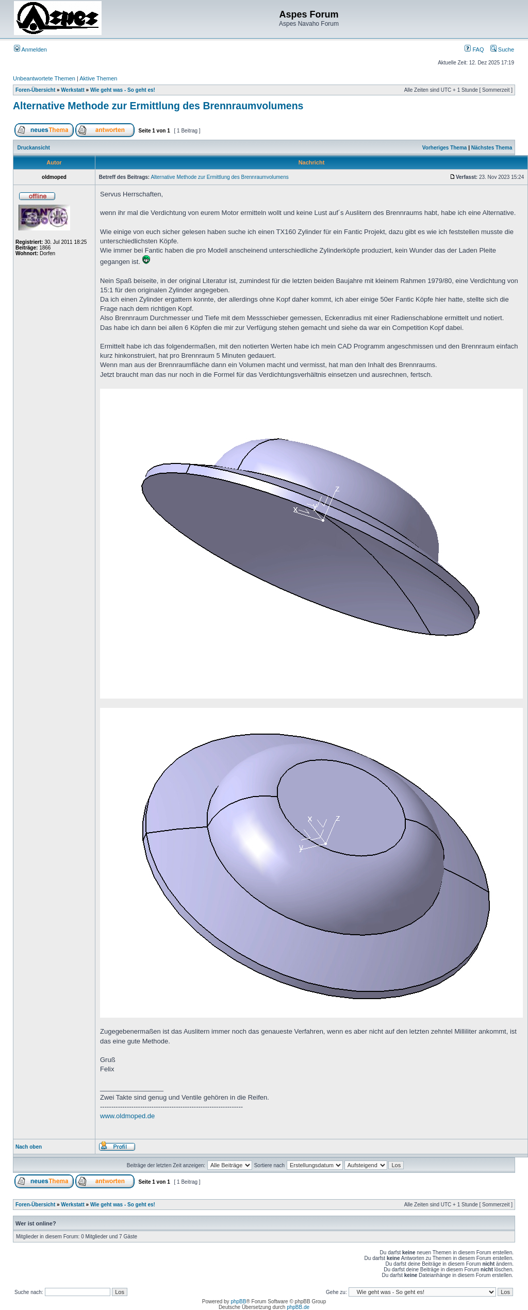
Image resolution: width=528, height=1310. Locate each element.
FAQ (474, 49)
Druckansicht (34, 148)
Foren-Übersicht (35, 90)
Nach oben (28, 1147)
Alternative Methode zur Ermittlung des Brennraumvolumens (158, 105)
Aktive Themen (98, 78)
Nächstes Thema (491, 148)
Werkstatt (72, 90)
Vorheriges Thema (444, 148)
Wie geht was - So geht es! (122, 90)
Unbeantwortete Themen (44, 78)
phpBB (238, 1301)
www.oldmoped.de (127, 1116)
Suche (502, 49)
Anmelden (30, 49)
